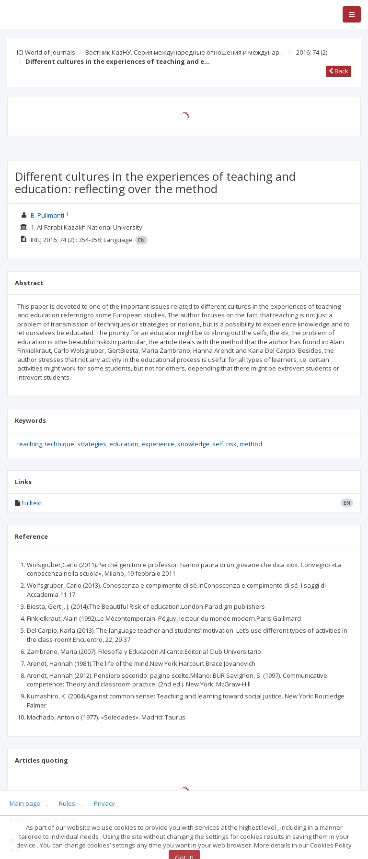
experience (157, 444)
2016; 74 (311, 52)
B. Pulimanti (47, 215)
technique (59, 444)
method (251, 444)
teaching (29, 444)
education (123, 444)
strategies (91, 444)
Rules (67, 803)
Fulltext (32, 503)
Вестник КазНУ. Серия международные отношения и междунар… (185, 52)
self (217, 444)
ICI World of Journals (46, 52)
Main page (25, 803)
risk (231, 444)
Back (338, 71)
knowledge (193, 444)
